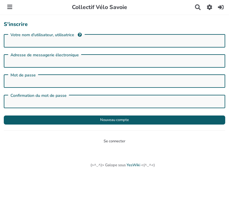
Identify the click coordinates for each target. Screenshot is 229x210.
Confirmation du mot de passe (38, 96)
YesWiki (133, 165)
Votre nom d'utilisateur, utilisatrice (46, 35)
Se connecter (114, 141)
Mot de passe (23, 75)
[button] (209, 7)
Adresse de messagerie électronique (44, 55)
